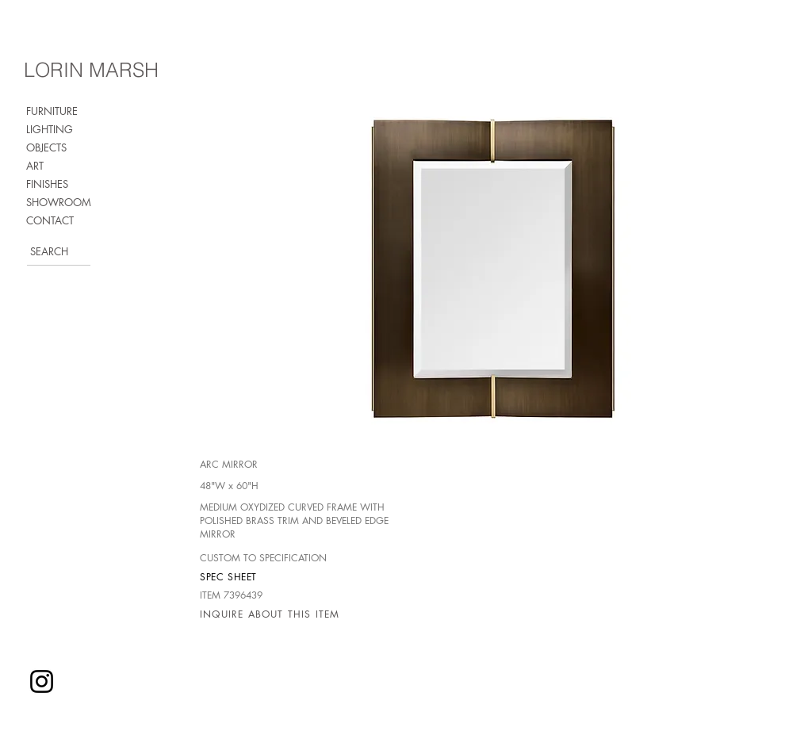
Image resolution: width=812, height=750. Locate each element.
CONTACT (50, 220)
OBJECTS (46, 147)
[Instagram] (41, 681)
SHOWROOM (58, 202)
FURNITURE (52, 111)
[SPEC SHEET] (256, 576)
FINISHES (47, 184)
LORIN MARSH (91, 70)
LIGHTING (49, 129)
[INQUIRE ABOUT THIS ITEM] (273, 614)
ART (35, 166)
